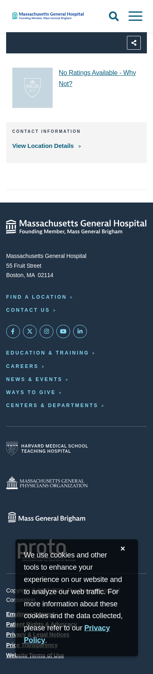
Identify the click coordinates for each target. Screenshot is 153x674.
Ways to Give (31, 392)
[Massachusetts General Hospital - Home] (76, 227)
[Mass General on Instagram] (46, 332)
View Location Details (43, 145)
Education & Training (47, 353)
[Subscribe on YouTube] (63, 332)
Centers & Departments (52, 405)
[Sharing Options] (134, 43)
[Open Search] (114, 16)
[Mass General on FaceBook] (13, 332)
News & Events (34, 379)
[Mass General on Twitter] (30, 332)
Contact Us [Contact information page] (28, 310)
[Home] (51, 16)
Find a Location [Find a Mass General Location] (36, 297)
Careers (22, 366)
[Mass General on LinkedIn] (80, 332)
